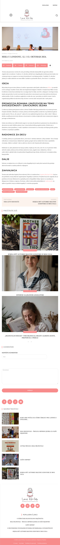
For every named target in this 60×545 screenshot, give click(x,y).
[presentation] (15, 364)
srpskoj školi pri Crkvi (46, 174)
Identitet (30, 189)
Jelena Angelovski (42, 189)
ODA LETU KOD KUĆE (11, 202)
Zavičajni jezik (21, 191)
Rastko (44, 539)
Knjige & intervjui (12, 53)
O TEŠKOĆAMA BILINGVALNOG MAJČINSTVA (30, 518)
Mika (52, 189)
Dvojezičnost (19, 189)
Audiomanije (49, 181)
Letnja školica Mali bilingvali (31, 446)
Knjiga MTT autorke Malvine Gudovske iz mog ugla (44, 203)
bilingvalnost (7, 189)
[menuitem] (45, 5)
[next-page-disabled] (31, 342)
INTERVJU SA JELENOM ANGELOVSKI (30, 295)
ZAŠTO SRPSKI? (25, 460)
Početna (4, 53)
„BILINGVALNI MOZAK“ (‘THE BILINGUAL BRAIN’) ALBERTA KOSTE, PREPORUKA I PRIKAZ (30, 337)
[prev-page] (28, 342)
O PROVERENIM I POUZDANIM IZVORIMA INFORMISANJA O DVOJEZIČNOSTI (30, 528)
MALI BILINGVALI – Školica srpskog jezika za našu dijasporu (30, 522)
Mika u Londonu (8, 191)
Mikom (50, 87)
